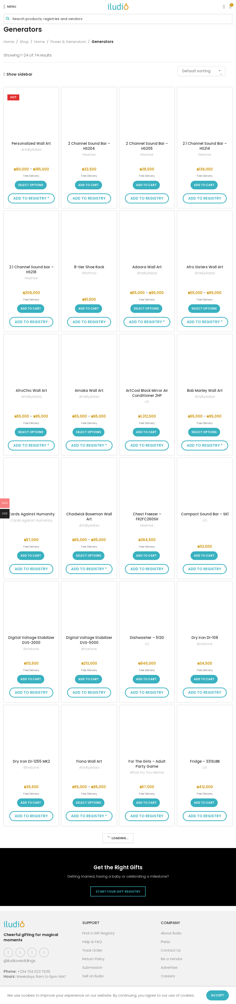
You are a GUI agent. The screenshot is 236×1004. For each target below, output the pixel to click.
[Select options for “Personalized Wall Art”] (31, 185)
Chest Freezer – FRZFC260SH (147, 517)
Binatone (31, 649)
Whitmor (89, 273)
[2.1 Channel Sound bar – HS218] (31, 238)
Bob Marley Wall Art (205, 390)
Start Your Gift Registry (118, 891)
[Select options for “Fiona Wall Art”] (88, 802)
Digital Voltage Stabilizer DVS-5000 (89, 640)
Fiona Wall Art (89, 761)
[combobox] (201, 71)
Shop (24, 41)
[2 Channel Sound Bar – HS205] (147, 115)
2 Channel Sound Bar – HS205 (147, 146)
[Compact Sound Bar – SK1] (205, 485)
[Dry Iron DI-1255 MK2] (31, 733)
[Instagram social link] (20, 952)
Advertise (169, 967)
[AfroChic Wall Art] (31, 362)
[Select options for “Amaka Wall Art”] (88, 432)
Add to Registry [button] (89, 198)
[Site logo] (118, 6)
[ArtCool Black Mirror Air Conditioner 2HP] (147, 362)
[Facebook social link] (8, 952)
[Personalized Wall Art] (31, 115)
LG (147, 401)
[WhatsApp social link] (44, 952)
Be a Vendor (171, 958)
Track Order (92, 950)
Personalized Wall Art (31, 143)
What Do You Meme (147, 772)
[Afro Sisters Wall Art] (205, 238)
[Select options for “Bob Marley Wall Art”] (204, 432)
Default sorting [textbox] (196, 70)
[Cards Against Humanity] (31, 485)
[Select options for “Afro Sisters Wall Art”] (204, 308)
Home (9, 41)
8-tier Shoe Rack (89, 266)
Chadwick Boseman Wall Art (89, 517)
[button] (88, 185)
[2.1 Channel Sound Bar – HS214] (205, 115)
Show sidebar (19, 74)
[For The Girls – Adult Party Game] (147, 733)
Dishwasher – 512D (147, 637)
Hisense (89, 154)
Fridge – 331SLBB (205, 761)
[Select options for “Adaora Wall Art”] (146, 308)
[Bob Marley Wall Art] (205, 362)
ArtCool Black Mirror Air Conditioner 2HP (147, 393)
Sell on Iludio (93, 975)
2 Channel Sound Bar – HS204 (89, 146)
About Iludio (171, 933)
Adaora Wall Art (147, 266)
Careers (168, 975)
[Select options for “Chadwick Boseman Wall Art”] (88, 555)
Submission (92, 967)
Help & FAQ (92, 941)
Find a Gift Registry (98, 933)
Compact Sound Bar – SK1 (205, 514)
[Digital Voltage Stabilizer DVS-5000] (89, 609)
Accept (217, 995)
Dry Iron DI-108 (205, 637)
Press (165, 941)
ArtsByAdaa (31, 149)
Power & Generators (68, 41)
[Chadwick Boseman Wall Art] (89, 485)
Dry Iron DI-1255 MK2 (31, 761)
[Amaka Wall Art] (89, 362)
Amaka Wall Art (89, 390)
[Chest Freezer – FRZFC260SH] (147, 485)
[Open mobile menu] (10, 6)
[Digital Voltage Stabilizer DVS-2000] (31, 609)
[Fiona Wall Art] (89, 733)
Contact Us (171, 950)
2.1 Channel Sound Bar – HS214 (205, 146)
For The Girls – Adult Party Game (147, 764)
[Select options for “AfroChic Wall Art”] (31, 432)
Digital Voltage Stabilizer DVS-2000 (31, 640)
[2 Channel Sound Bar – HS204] (89, 115)
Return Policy (93, 958)
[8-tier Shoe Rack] (89, 238)
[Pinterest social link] (32, 952)
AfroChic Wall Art (31, 390)
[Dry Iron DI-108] (205, 609)
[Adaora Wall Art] (147, 238)
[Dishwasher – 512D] (147, 609)
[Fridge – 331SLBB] (205, 733)
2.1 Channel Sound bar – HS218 (31, 269)
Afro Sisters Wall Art (205, 266)
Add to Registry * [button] (31, 198)
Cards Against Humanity (31, 514)
